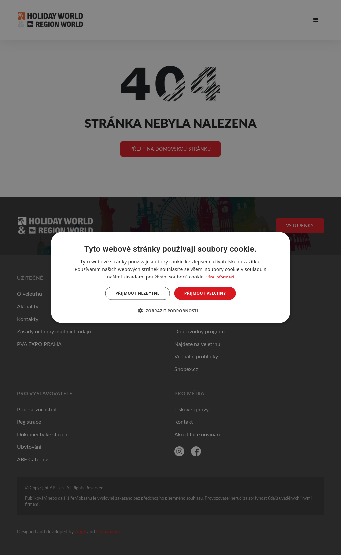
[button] (170, 310)
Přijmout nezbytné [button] (137, 293)
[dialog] (170, 277)
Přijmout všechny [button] (205, 293)
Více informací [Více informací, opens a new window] (220, 277)
